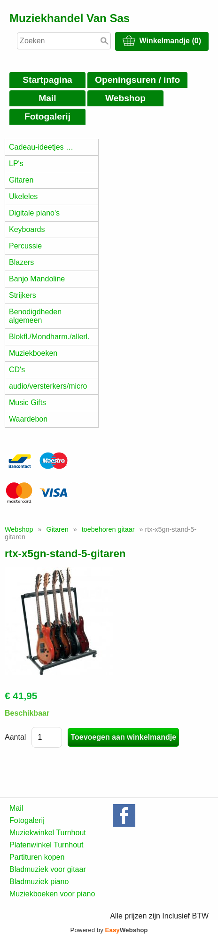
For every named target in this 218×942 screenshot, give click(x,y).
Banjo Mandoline (37, 279)
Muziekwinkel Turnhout (47, 833)
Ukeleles (23, 196)
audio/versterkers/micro (48, 386)
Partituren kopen (36, 857)
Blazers (21, 262)
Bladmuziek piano (39, 882)
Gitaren (21, 180)
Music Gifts (27, 403)
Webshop (125, 98)
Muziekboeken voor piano (52, 894)
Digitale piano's (34, 213)
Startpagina (47, 80)
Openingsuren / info (137, 80)
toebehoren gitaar (108, 529)
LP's (16, 164)
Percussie (25, 246)
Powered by (109, 930)
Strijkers (22, 295)
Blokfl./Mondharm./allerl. (49, 337)
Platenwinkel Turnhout (46, 845)
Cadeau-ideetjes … (41, 147)
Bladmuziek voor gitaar (47, 869)
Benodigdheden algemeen (35, 316)
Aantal (15, 737)
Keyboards (27, 229)
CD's (17, 370)
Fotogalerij (47, 116)
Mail (47, 98)
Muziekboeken (33, 353)
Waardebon (28, 419)
